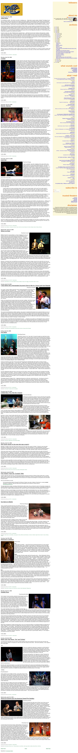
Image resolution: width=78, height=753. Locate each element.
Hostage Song (5, 592)
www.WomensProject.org (8, 484)
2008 (56, 32)
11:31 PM (10, 280)
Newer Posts (3, 748)
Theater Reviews (74, 67)
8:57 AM (10, 387)
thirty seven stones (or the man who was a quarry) (15, 444)
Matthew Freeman (16, 281)
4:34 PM (10, 586)
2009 (56, 31)
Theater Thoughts (74, 68)
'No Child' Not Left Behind (70, 105)
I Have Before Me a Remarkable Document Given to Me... (66, 48)
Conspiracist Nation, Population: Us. (68, 140)
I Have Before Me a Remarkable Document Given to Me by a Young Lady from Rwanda (25, 285)
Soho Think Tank (74, 201)
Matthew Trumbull (22, 281)
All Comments (56, 191)
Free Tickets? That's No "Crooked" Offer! (12, 473)
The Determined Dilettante (70, 91)
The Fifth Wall (72, 128)
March (57, 59)
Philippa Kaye (29, 588)
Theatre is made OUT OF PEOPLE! (69, 175)
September (58, 36)
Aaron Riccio (70, 17)
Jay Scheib (6, 440)
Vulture (73, 81)
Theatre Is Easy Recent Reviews (68, 118)
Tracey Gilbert (31, 281)
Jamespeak (72, 174)
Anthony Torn (11, 588)
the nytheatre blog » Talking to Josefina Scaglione (65, 183)
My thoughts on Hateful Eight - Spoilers (68, 161)
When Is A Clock (36, 281)
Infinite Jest (75, 71)
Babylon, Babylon (6, 106)
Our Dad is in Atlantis (7, 502)
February (58, 60)
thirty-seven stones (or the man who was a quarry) (12, 469)
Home (26, 748)
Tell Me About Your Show (72, 72)
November (58, 34)
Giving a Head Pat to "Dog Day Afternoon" (67, 89)
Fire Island (4, 332)
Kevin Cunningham (15, 388)
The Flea (75, 199)
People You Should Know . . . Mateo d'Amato (67, 102)
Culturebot (73, 77)
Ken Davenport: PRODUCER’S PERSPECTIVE (66, 114)
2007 (56, 62)
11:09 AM (10, 468)
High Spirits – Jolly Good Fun (70, 95)
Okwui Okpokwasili (23, 588)
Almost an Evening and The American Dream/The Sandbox (17, 698)
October (57, 35)
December (58, 33)
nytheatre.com (72, 182)
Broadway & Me (72, 88)
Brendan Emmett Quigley (70, 85)
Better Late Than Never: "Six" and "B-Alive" (13, 639)
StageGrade (72, 132)
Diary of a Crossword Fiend (69, 146)
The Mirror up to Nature (70, 143)
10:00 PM (10, 54)
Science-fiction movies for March (69, 92)
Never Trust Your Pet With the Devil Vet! (67, 160)
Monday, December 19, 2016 (70, 147)
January (57, 61)
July (57, 38)
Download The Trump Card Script (69, 154)
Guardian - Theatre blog (70, 135)
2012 (56, 28)
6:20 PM (10, 694)
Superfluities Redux (71, 149)
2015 (74, 158)
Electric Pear (75, 198)
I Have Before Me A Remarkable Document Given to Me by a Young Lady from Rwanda (18, 328)
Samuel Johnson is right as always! (69, 144)
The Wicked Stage (71, 104)
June (57, 39)
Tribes (74, 178)
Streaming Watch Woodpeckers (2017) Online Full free (65, 133)
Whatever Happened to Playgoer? (69, 164)
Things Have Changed (71, 172)
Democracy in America (7, 539)
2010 (56, 30)
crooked (3, 58)
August (57, 37)
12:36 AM (10, 635)
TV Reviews (75, 69)
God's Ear (3, 160)
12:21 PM (10, 225)
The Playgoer (72, 163)
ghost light (73, 171)
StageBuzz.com (72, 94)
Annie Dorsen (7, 588)
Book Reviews (74, 70)
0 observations (14, 54)
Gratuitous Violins (71, 177)
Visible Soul (72, 101)
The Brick (75, 197)
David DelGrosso (7, 281)
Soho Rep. (75, 200)
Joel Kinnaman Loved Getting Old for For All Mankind (66, 82)
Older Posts (48, 748)
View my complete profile (68, 21)
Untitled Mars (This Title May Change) (11, 392)
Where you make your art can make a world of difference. (65, 108)
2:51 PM (10, 533)
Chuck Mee (6, 388)
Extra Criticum (72, 107)
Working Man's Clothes (23, 469)
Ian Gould (11, 281)
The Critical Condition (70, 121)
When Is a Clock (5, 231)
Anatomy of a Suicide (71, 119)
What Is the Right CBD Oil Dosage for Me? (67, 122)
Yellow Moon (4, 18)
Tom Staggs (27, 281)
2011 (56, 29)
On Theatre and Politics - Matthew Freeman (66, 157)
